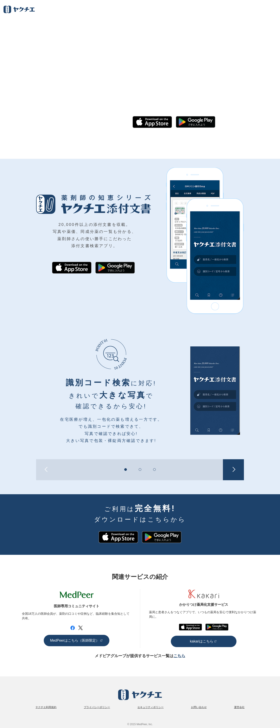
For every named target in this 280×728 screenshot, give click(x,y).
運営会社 (239, 707)
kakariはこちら (201, 641)
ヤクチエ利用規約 (45, 707)
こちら (179, 656)
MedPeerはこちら (74, 640)
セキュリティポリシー (150, 707)
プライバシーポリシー (97, 707)
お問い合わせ (199, 707)
